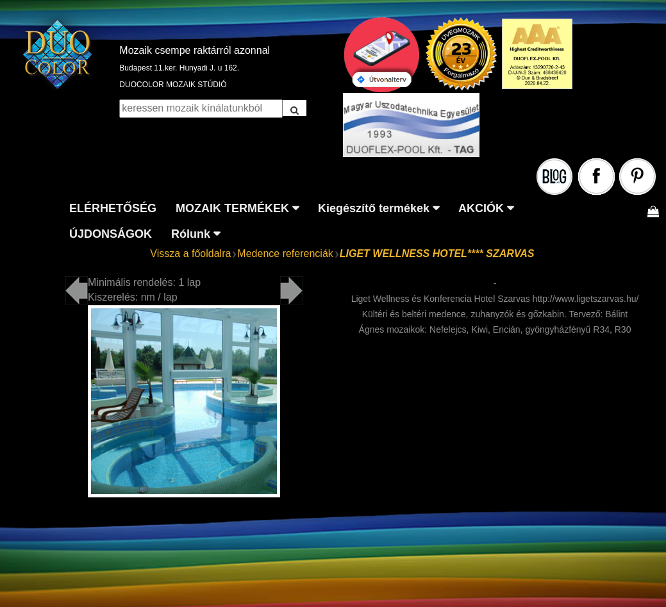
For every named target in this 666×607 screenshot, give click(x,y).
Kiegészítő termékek (373, 208)
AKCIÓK (481, 208)
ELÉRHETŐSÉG (112, 208)
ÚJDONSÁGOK (110, 234)
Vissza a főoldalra (190, 253)
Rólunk (190, 234)
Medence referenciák (285, 253)
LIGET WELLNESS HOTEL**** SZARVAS (437, 253)
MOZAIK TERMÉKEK (232, 208)
